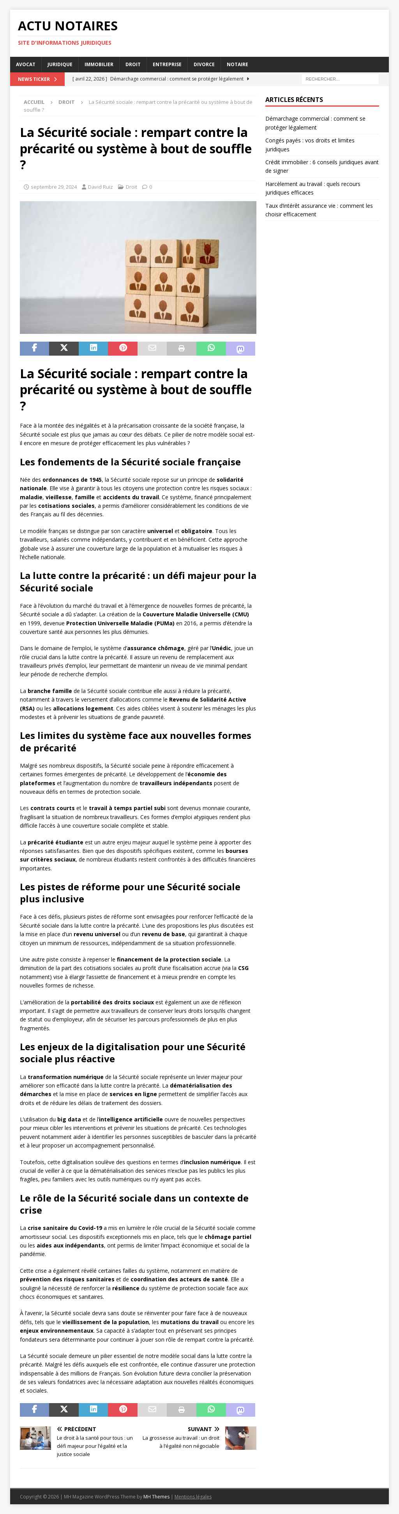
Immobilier (99, 64)
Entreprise (167, 64)
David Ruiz (100, 186)
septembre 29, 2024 (54, 186)
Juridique (60, 64)
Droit (133, 64)
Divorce (204, 64)
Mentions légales (193, 1496)
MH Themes (156, 1496)
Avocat (25, 64)
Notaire (237, 64)
